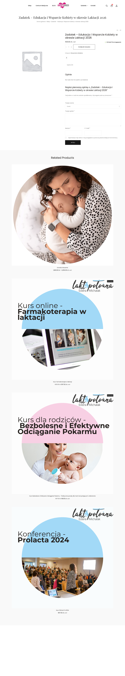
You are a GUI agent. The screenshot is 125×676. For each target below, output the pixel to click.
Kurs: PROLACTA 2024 (62, 610)
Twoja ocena (69, 103)
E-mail (87, 128)
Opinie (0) (70, 65)
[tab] (70, 65)
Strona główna (41, 21)
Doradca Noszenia (62, 267)
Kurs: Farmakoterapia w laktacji (62, 382)
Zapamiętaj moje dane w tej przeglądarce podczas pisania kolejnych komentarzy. (93, 138)
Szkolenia (80, 53)
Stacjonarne (74, 53)
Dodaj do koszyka (84, 47)
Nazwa (68, 128)
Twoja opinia (70, 111)
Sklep (48, 21)
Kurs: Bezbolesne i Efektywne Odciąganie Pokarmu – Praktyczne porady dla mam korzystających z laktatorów (62, 496)
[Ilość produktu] (68, 46)
